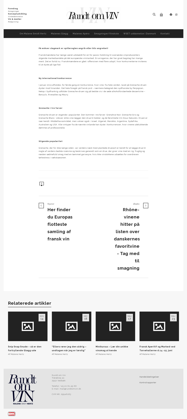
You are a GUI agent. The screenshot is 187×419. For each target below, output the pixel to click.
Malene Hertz (17, 354)
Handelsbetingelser (149, 377)
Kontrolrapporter (148, 382)
